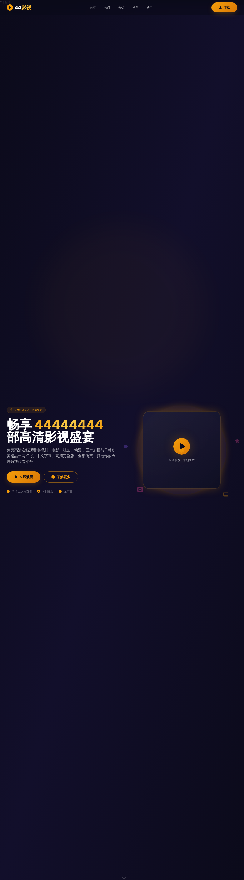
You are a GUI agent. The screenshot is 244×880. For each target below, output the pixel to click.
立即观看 (23, 477)
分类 (121, 7)
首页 (93, 7)
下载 (224, 7)
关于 (150, 7)
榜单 (135, 7)
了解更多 (60, 477)
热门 (107, 7)
